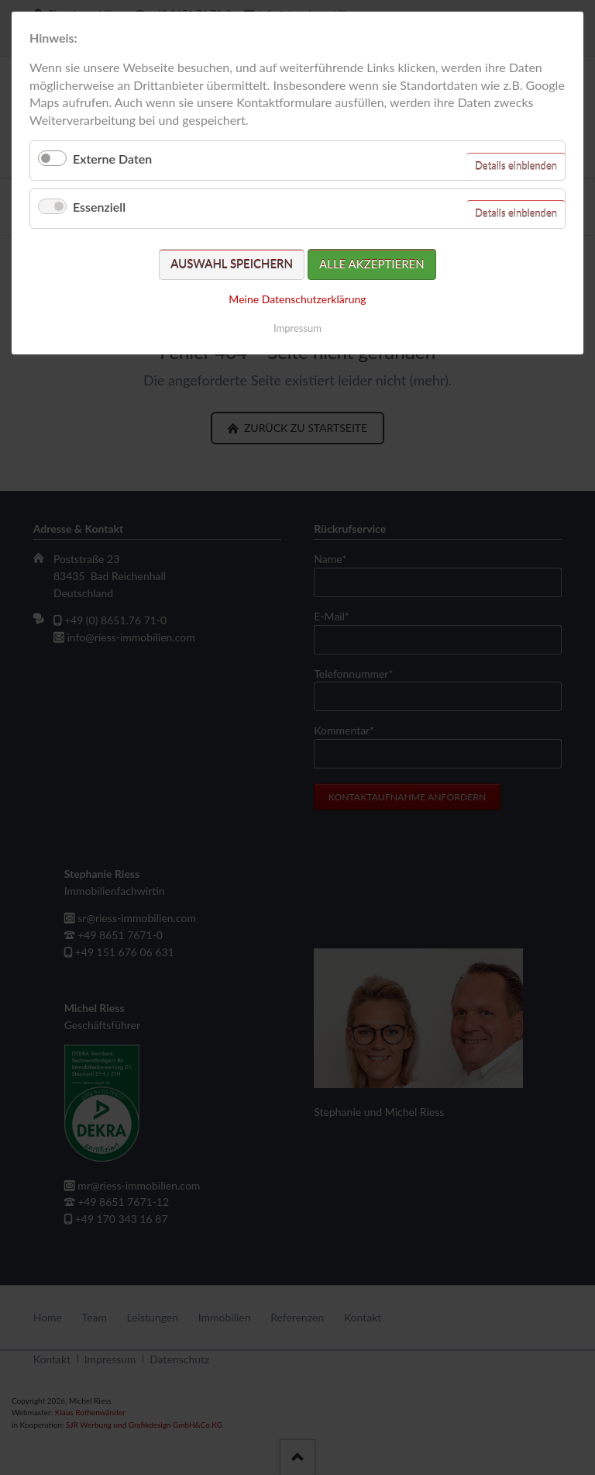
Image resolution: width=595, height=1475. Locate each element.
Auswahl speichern (231, 264)
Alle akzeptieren (372, 264)
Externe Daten (112, 158)
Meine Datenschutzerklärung (297, 299)
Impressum (297, 328)
